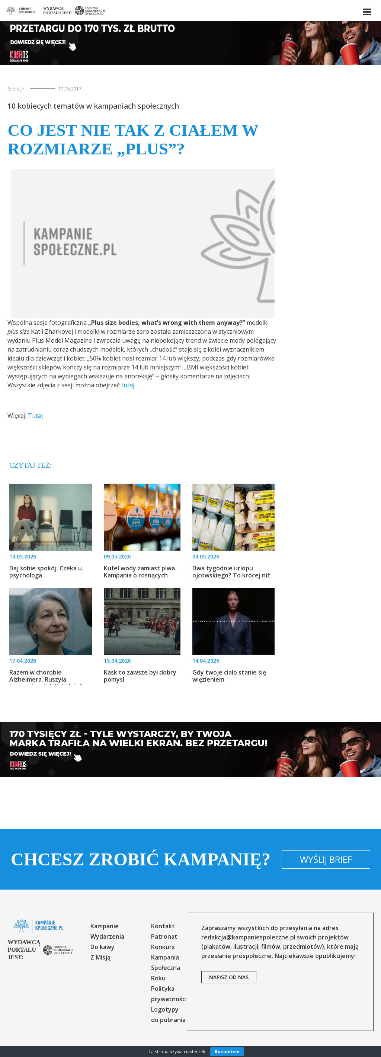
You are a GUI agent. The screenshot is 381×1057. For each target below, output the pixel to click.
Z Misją (100, 957)
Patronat (164, 936)
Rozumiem (227, 1051)
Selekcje (15, 89)
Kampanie (104, 926)
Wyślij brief (326, 859)
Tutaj (35, 415)
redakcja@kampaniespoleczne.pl (248, 937)
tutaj (127, 385)
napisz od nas (229, 977)
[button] (366, 10)
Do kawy (102, 947)
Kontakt (163, 926)
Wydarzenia (107, 936)
